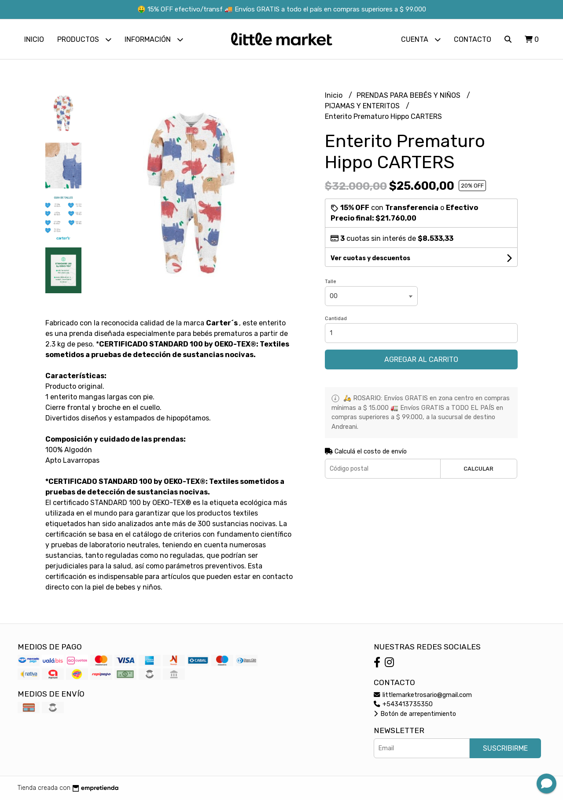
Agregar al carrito (421, 359)
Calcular (478, 468)
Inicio (34, 39)
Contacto (472, 39)
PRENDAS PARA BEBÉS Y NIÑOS (409, 95)
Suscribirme (505, 748)
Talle (330, 281)
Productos (84, 39)
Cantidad (336, 318)
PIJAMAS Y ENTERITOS (363, 106)
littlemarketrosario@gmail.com (423, 695)
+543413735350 (403, 704)
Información (154, 39)
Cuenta (421, 39)
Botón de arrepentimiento (415, 714)
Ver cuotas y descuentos (370, 258)
